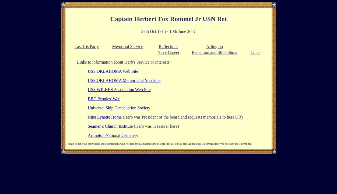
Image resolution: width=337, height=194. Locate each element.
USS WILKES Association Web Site (119, 89)
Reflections (168, 46)
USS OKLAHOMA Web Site (113, 71)
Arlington (214, 46)
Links (255, 52)
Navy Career (168, 52)
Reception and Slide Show (214, 52)
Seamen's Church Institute (110, 126)
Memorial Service (127, 46)
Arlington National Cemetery (113, 135)
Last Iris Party (87, 46)
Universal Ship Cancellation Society (119, 108)
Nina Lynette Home (105, 117)
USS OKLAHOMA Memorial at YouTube (124, 80)
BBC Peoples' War (104, 98)
